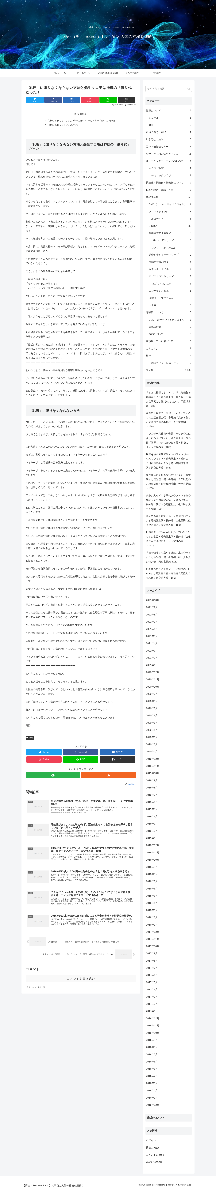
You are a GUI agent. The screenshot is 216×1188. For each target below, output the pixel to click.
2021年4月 (152, 643)
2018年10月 (152, 859)
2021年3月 (152, 650)
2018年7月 (152, 881)
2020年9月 (152, 694)
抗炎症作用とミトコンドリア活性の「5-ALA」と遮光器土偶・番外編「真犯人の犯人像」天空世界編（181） (168, 573)
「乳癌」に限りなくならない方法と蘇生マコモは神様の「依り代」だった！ (82, 120)
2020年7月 (152, 708)
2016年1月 (152, 1097)
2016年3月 (152, 1083)
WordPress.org (154, 1162)
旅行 (168, 356)
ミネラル (170, 118)
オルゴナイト (170, 218)
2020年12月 (152, 672)
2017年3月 (152, 996)
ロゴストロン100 (171, 283)
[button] (189, 89)
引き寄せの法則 (168, 139)
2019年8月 (152, 787)
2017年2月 (152, 1004)
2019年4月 (152, 816)
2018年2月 (152, 917)
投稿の (152, 1147)
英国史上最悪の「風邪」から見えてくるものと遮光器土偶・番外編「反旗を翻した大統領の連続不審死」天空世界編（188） (168, 420)
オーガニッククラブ (170, 175)
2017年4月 (152, 989)
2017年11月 (152, 939)
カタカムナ (168, 348)
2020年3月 (152, 737)
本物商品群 (168, 197)
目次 (76, 113)
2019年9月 (152, 780)
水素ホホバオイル (170, 269)
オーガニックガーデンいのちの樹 (168, 161)
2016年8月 (152, 1047)
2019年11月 (152, 766)
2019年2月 (152, 831)
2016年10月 (152, 1033)
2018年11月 (152, 852)
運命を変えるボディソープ (170, 255)
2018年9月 (152, 867)
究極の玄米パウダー (170, 262)
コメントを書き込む (81, 981)
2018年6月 (152, 888)
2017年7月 (152, 968)
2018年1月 (152, 924)
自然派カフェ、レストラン (170, 363)
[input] (168, 89)
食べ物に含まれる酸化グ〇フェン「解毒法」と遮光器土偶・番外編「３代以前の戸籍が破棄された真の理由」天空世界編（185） (168, 481)
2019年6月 (152, 802)
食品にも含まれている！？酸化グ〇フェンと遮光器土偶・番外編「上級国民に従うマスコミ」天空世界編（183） (168, 520)
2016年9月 (152, 1040)
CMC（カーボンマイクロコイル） (170, 204)
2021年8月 (152, 614)
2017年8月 (152, 960)
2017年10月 (152, 946)
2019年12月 (152, 759)
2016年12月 (152, 1018)
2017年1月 (152, 1011)
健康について (168, 110)
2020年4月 (152, 730)
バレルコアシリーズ (171, 240)
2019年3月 (152, 823)
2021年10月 (152, 600)
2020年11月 (152, 679)
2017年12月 (152, 931)
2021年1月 (152, 665)
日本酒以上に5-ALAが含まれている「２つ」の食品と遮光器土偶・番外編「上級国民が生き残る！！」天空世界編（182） (168, 539)
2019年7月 (152, 795)
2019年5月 (152, 809)
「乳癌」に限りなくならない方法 (61, 125)
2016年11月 (152, 1025)
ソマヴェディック (170, 211)
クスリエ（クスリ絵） (171, 247)
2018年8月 (152, 874)
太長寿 (170, 305)
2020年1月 (152, 751)
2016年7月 (152, 1054)
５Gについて (170, 334)
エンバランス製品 (170, 291)
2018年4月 (152, 903)
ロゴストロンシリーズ (170, 276)
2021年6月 (152, 629)
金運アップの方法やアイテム (168, 154)
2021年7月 (152, 621)
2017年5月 (152, 982)
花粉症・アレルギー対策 (168, 341)
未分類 (31, 738)
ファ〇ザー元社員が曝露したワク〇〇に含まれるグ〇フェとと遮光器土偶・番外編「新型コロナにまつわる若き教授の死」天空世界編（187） (168, 440)
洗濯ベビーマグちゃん (170, 298)
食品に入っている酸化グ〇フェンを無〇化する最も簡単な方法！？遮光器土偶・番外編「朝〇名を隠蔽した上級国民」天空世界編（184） (168, 502)
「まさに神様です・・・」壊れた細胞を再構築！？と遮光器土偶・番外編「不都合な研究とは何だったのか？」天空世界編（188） (168, 399)
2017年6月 (152, 975)
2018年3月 (152, 910)
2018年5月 (152, 895)
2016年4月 (152, 1076)
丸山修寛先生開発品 (170, 233)
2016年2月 (152, 1090)
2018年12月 (152, 845)
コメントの (155, 1154)
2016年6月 (152, 1061)
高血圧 (170, 125)
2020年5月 (152, 722)
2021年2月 (152, 657)
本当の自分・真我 (168, 132)
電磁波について (168, 312)
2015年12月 (152, 1104)
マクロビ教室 (170, 168)
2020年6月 (152, 715)
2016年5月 (152, 1068)
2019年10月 (152, 773)
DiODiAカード (170, 226)
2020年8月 (152, 701)
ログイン (151, 1140)
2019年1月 (152, 838)
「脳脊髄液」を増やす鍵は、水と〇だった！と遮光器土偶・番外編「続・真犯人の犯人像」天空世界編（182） (168, 557)
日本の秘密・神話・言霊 (168, 190)
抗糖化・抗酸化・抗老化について (168, 182)
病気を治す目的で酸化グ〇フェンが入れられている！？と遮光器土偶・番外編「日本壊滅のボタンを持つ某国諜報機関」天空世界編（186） (168, 461)
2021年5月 (152, 636)
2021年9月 (152, 607)
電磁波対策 (170, 327)
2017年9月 (152, 953)
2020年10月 (152, 686)
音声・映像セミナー (168, 146)
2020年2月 (152, 744)
